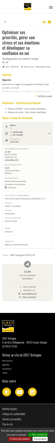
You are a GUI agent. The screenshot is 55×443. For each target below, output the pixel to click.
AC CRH (27, 271)
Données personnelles (11, 419)
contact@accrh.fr (12, 160)
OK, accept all (38, 434)
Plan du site (7, 424)
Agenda (5, 364)
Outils (4, 372)
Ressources (7, 360)
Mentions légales (9, 409)
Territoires (6, 368)
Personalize (40, 439)
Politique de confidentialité (13, 414)
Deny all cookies (19, 439)
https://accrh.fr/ (29, 297)
